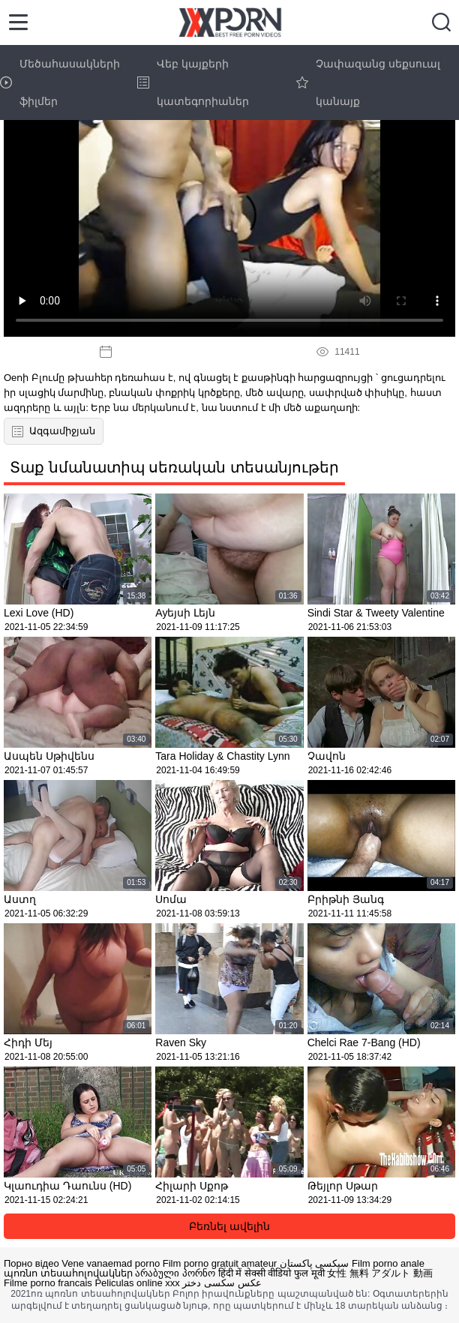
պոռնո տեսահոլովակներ (68, 1273)
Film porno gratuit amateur (220, 1263)
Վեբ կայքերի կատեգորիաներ (193, 82)
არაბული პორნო (175, 1273)
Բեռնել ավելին (229, 1226)
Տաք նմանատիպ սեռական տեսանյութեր (174, 467)
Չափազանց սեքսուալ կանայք (368, 82)
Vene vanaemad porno (111, 1263)
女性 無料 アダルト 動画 (380, 1273)
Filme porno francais (48, 1282)
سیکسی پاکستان (315, 1263)
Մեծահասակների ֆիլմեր (60, 82)
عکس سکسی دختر (221, 1282)
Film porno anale (388, 1263)
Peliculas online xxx (136, 1282)
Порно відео (31, 1263)
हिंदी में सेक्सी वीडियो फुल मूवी (271, 1273)
